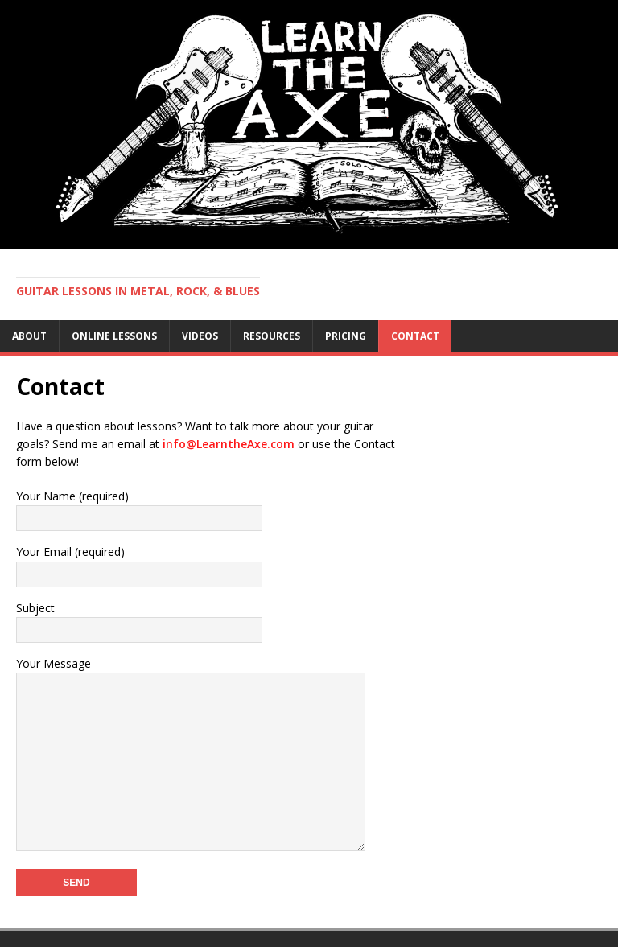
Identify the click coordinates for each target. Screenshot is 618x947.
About (29, 336)
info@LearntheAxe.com (229, 443)
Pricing (345, 336)
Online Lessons (114, 336)
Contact (415, 336)
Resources (271, 336)
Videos (200, 336)
